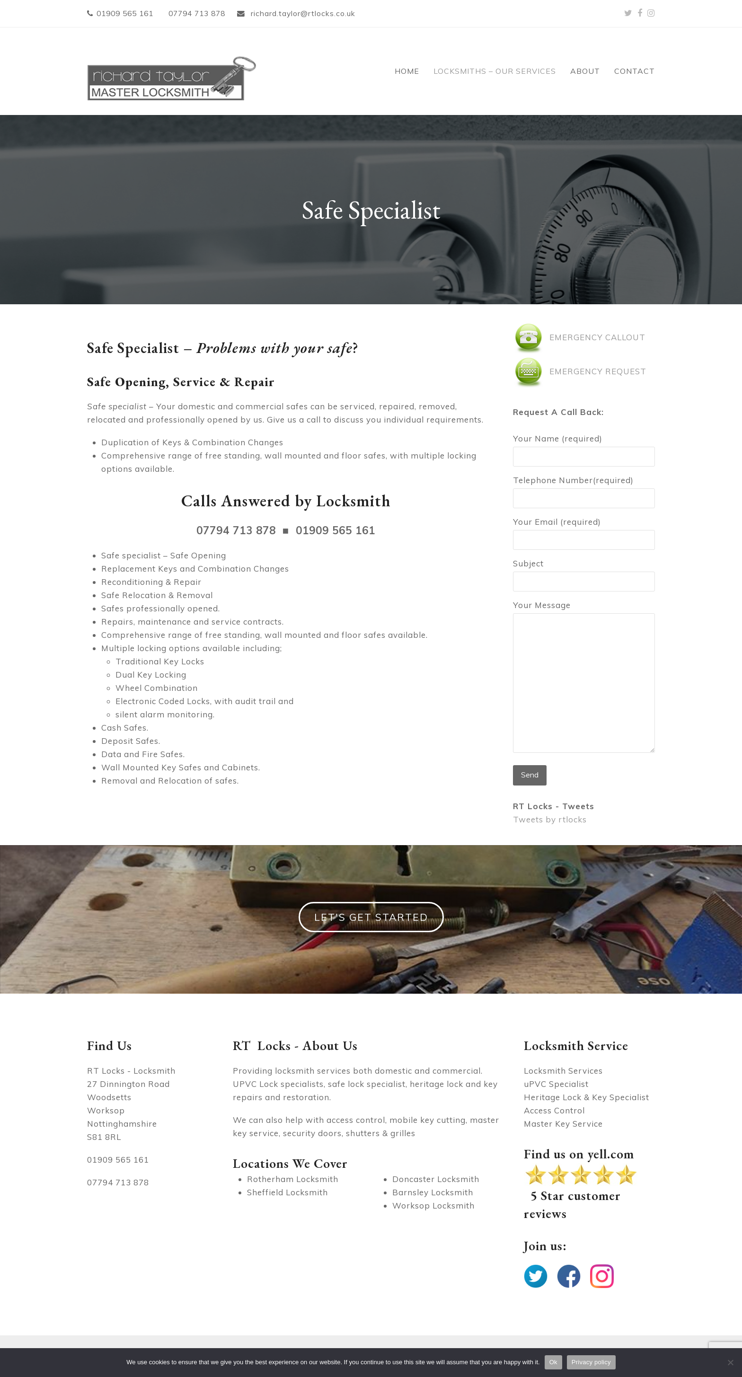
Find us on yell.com (579, 1153)
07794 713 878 (196, 13)
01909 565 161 (125, 13)
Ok (553, 1362)
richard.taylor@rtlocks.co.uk (301, 13)
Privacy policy (591, 1362)
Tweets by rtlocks (550, 819)
